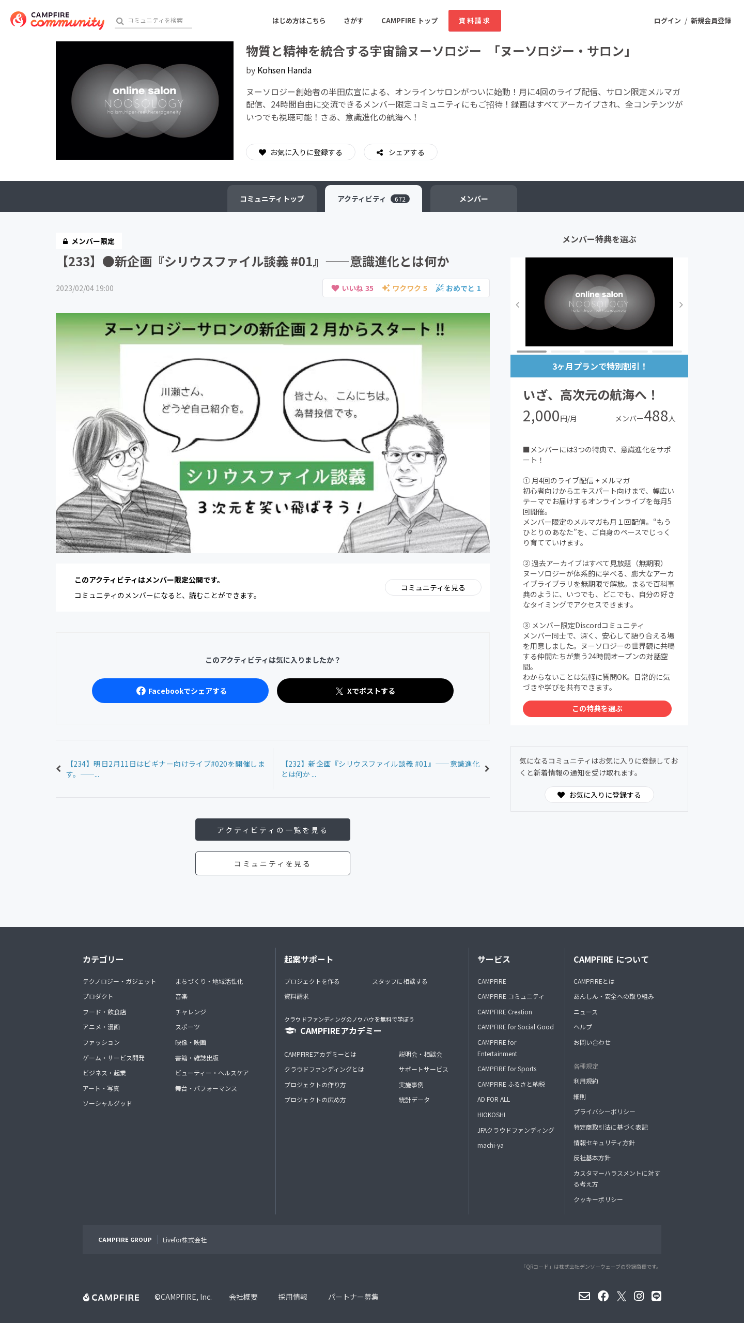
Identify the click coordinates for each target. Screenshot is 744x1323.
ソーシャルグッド (107, 1103)
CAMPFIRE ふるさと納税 (511, 1083)
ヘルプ (583, 1026)
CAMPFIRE (491, 981)
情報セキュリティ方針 (604, 1142)
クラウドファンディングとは (324, 1069)
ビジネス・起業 (104, 1072)
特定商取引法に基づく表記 (611, 1126)
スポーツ (187, 1026)
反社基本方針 (592, 1157)
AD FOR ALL (493, 1098)
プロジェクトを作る (312, 981)
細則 (580, 1096)
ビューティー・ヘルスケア (212, 1072)
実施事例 (411, 1084)
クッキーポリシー (598, 1199)
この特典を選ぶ (597, 708)
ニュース (586, 1011)
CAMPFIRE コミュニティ (511, 996)
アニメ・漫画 (101, 1026)
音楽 (181, 996)
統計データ (414, 1099)
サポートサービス (423, 1069)
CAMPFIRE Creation (504, 1011)
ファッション (101, 1042)
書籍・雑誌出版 (197, 1057)
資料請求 (475, 20)
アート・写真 (101, 1088)
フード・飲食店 (104, 1011)
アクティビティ (373, 198)
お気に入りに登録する (301, 152)
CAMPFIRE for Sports (506, 1068)
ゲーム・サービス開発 (114, 1057)
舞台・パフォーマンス (206, 1088)
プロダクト (98, 996)
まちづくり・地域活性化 (209, 981)
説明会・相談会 (420, 1054)
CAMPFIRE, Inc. (186, 1296)
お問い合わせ (592, 1042)
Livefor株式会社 (185, 1239)
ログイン (667, 20)
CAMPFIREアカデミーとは (320, 1054)
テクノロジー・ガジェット (120, 981)
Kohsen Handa (284, 70)
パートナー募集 (353, 1296)
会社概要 (243, 1296)
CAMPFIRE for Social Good (515, 1026)
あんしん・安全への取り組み (614, 996)
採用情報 (292, 1296)
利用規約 (586, 1080)
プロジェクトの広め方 (315, 1099)
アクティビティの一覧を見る (272, 830)
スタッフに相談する (400, 981)
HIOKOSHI (491, 1114)
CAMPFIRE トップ (409, 20)
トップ (272, 198)
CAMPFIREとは (594, 981)
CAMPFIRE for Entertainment (497, 1048)
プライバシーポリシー (605, 1111)
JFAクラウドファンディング (515, 1130)
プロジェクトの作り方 (315, 1084)
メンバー (473, 198)
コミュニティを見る (433, 587)
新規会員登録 (711, 20)
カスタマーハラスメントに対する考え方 (617, 1178)
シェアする (406, 152)
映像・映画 (190, 1042)
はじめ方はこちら (299, 20)
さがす (354, 20)
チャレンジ (190, 1011)
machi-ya (490, 1144)
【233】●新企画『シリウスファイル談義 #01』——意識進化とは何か (252, 261)
